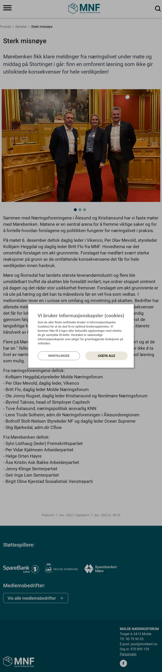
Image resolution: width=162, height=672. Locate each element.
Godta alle (106, 356)
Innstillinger (58, 356)
